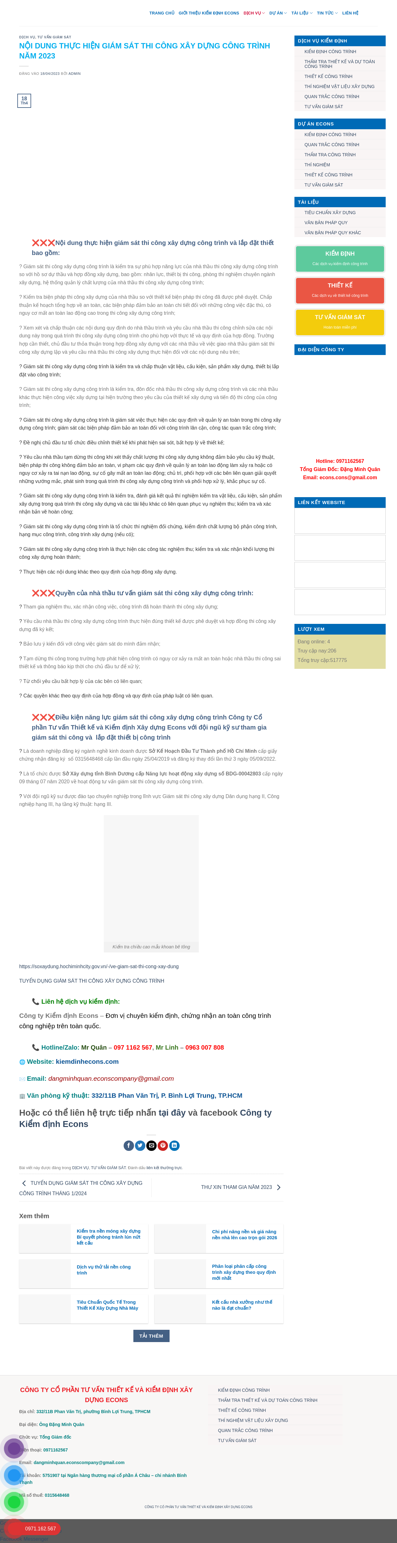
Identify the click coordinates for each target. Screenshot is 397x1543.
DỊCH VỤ (254, 13)
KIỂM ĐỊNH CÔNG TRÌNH (330, 51)
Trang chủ (161, 13)
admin (75, 73)
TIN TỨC (327, 13)
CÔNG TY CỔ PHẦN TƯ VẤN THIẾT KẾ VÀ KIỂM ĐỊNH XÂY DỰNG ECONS (199, 1507)
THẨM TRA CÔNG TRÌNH (330, 154)
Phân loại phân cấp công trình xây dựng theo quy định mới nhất (244, 1272)
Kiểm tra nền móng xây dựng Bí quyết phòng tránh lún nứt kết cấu (109, 1237)
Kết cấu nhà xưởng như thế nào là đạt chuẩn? (242, 1305)
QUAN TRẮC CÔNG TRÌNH (332, 96)
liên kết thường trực (164, 1167)
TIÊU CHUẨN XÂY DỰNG (330, 212)
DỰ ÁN (278, 13)
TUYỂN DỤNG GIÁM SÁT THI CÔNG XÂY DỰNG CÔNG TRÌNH (91, 981)
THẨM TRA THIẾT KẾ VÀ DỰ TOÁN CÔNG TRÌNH (340, 64)
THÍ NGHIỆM (317, 164)
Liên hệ (350, 13)
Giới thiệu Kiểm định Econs (209, 13)
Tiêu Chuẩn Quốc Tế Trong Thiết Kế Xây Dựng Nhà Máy (107, 1305)
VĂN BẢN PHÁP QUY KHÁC (333, 232)
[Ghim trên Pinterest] (163, 1146)
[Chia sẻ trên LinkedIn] (174, 1146)
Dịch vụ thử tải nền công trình (104, 1269)
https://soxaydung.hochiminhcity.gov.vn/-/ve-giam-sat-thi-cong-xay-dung (99, 966)
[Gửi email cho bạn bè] (151, 1146)
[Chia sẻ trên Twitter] (140, 1146)
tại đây (172, 1113)
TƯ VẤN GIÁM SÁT (54, 37)
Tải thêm (151, 1336)
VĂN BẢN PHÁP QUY (326, 222)
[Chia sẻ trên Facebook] (129, 1146)
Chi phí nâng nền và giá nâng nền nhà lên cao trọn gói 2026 (244, 1234)
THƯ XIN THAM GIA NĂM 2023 (242, 1187)
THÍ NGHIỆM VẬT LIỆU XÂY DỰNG (340, 86)
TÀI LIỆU (301, 13)
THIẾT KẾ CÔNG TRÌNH (328, 76)
